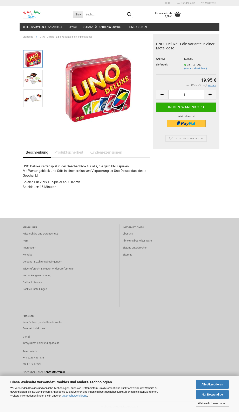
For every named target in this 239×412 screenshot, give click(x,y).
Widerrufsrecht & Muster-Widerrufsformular (48, 268)
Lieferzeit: (162, 64)
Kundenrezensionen (105, 152)
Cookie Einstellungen (35, 289)
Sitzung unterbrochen (135, 247)
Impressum (29, 247)
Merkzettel (208, 3)
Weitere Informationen (212, 403)
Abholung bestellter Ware (137, 240)
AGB (25, 240)
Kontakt (27, 254)
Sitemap (127, 254)
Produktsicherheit (68, 152)
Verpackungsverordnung (37, 275)
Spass (73, 26)
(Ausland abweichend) (195, 68)
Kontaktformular (54, 372)
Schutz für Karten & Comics (102, 26)
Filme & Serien (137, 26)
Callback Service (32, 282)
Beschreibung (37, 152)
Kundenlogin (186, 3)
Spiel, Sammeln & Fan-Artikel (42, 26)
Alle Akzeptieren (212, 384)
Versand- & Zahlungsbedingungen (42, 261)
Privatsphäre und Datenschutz (40, 233)
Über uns (128, 233)
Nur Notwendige (212, 394)
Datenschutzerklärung (74, 395)
